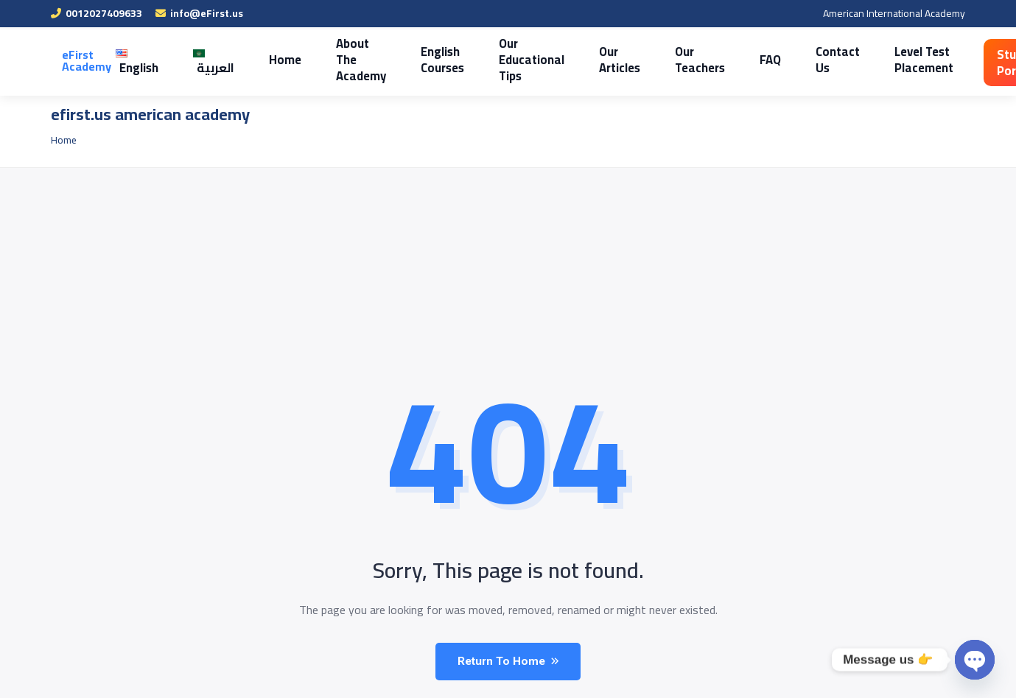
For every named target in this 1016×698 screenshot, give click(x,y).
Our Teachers (683, 59)
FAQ (752, 59)
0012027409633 (96, 13)
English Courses (433, 59)
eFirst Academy (86, 60)
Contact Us (817, 59)
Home (279, 59)
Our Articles (605, 59)
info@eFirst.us (199, 13)
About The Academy (353, 59)
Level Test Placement (900, 59)
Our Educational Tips (519, 59)
